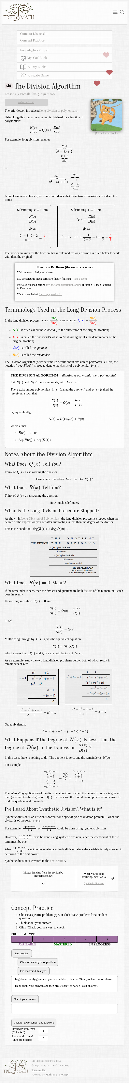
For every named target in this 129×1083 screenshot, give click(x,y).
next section (57, 860)
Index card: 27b (26, 102)
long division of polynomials (58, 110)
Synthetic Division (94, 883)
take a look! (80, 278)
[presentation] (45, 130)
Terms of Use (39, 1070)
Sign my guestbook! (50, 294)
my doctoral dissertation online (63, 284)
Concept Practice (32, 40)
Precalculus (28, 94)
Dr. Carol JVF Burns (58, 1065)
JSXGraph (63, 1074)
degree (64, 365)
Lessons (10, 94)
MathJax (50, 1074)
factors (88, 590)
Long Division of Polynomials (40, 518)
